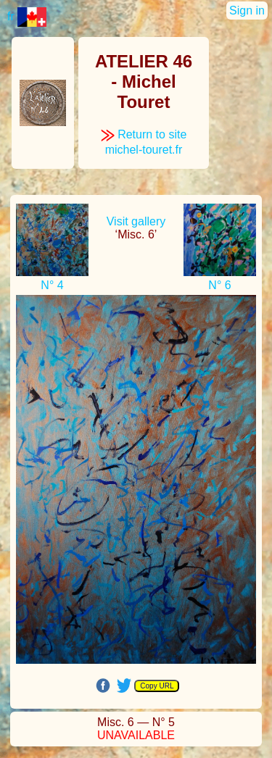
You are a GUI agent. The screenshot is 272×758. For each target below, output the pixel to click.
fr (26, 16)
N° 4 (52, 285)
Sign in (247, 10)
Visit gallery (136, 221)
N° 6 (219, 285)
